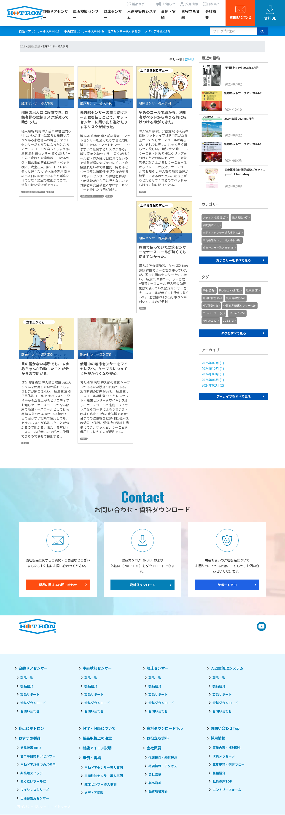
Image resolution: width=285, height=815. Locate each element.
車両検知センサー (86, 14)
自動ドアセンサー (55, 14)
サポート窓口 (227, 584)
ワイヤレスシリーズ (34, 789)
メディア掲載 (93, 792)
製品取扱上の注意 (97, 738)
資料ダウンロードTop (165, 728)
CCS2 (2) (228, 320)
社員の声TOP (222, 781)
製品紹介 (26, 686)
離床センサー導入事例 (100, 784)
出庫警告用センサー (34, 798)
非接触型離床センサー (32, 192)
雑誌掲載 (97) (240, 217)
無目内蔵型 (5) (235, 298)
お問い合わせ (30, 711)
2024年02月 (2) (213, 385)
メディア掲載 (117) (157, 31)
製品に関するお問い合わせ (58, 584)
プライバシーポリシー (30, 806)
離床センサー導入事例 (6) (124, 31)
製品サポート (30, 694)
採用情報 (218, 738)
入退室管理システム (141, 14)
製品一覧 (26, 677)
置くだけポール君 (33, 781)
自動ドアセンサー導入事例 (103, 767)
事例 (50, 192)
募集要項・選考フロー (228, 764)
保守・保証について (99, 728)
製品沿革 (154, 782)
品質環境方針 (158, 791)
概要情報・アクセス (162, 766)
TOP (22, 46)
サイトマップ (60, 806)
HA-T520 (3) (210, 305)
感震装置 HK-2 (30, 747)
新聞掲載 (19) (211, 225)
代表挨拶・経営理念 (162, 757)
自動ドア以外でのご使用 (38, 764)
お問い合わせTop (225, 728)
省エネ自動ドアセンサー (38, 756)
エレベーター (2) (213, 313)
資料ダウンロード (142, 584)
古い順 (189, 58)
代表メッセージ (223, 756)
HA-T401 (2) (236, 313)
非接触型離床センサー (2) (239, 305)
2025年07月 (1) (213, 362)
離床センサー (113, 14)
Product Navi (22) (229, 290)
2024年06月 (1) (213, 379)
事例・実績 (168, 14)
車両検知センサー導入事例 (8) (84, 31)
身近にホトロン (31, 728)
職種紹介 (218, 773)
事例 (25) (208, 290)
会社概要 (210, 14)
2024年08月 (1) (213, 373)
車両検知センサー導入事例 (103, 775)
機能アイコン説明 (97, 748)
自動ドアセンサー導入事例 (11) (39, 31)
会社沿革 (154, 774)
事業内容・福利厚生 (226, 747)
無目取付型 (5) (211, 298)
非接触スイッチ (31, 773)
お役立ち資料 (190, 14)
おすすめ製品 (29, 738)
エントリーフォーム (226, 789)
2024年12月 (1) (213, 368)
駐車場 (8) (252, 290)
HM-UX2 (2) (210, 320)
